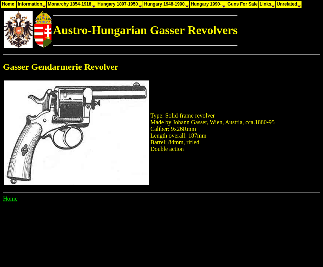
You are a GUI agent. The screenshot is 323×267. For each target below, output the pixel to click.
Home (10, 198)
